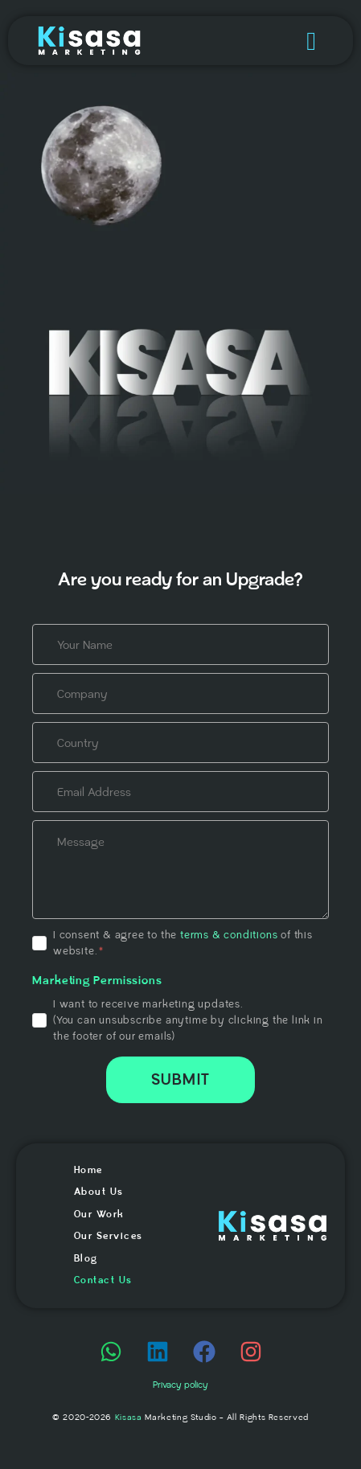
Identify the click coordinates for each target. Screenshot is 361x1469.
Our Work (99, 1214)
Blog (86, 1259)
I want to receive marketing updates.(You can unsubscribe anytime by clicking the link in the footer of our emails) (188, 1020)
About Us (99, 1192)
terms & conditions (228, 935)
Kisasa (128, 1417)
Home (88, 1170)
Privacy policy (180, 1384)
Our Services (108, 1236)
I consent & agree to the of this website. (183, 943)
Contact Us (103, 1280)
